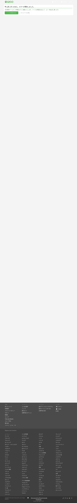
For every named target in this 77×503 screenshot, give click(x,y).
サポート (55, 2)
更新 (70, 11)
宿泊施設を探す (10, 15)
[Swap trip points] (17, 12)
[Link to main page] (9, 2)
